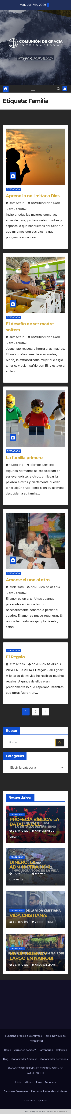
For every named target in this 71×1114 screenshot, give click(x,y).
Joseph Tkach (44, 922)
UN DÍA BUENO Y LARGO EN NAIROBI (31, 956)
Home (7, 1049)
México (29, 1082)
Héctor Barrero (40, 465)
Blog (5, 1058)
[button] (58, 89)
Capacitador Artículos (24, 1058)
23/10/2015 (17, 587)
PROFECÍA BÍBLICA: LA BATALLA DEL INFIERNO (34, 824)
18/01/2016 (16, 465)
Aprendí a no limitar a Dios (32, 195)
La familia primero (24, 457)
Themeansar (35, 1040)
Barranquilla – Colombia (53, 1049)
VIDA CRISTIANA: (28, 915)
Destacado (13, 189)
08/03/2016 (17, 337)
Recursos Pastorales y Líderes (49, 1091)
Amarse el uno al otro (28, 579)
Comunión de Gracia (44, 664)
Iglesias (42, 1100)
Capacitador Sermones (54, 1058)
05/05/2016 (17, 203)
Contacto (29, 1100)
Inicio (18, 1082)
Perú (39, 1082)
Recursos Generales (16, 1091)
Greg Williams (44, 964)
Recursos (50, 1082)
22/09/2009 (17, 664)
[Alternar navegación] (33, 88)
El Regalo (15, 656)
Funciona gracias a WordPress (24, 1035)
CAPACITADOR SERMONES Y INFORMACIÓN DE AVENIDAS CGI (35, 1070)
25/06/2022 (21, 830)
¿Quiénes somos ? (25, 1049)
